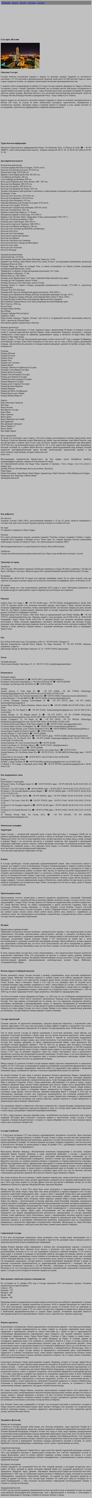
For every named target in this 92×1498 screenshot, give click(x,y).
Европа (15, 3)
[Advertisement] (46, 22)
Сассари (40, 3)
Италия (23, 3)
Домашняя (6, 3)
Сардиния (32, 3)
